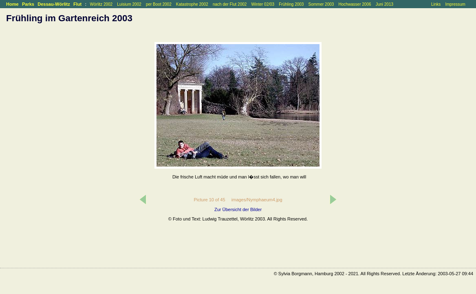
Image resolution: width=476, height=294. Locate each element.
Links (436, 4)
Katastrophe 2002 (192, 4)
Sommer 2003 (321, 4)
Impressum (455, 4)
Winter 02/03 (262, 4)
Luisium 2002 (129, 4)
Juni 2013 (384, 4)
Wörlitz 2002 (101, 4)
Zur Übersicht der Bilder (238, 209)
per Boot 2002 (159, 4)
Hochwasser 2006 (354, 4)
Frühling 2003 (291, 4)
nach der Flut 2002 (230, 4)
